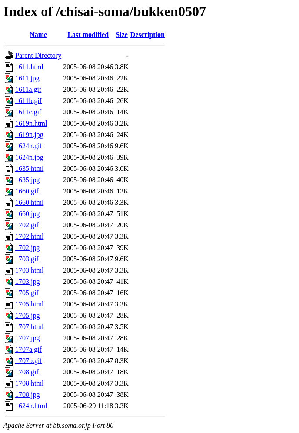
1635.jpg (27, 179)
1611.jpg (27, 78)
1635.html (29, 168)
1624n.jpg (29, 157)
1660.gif (27, 191)
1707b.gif (28, 360)
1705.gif (27, 292)
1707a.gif (28, 349)
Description (147, 34)
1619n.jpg (29, 134)
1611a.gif (28, 89)
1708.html (29, 383)
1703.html (29, 270)
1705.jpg (27, 315)
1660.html (29, 202)
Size (122, 34)
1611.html (29, 66)
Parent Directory (38, 55)
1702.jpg (27, 247)
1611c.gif (28, 112)
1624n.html (31, 406)
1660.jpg (27, 213)
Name (38, 34)
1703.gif (27, 259)
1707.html (29, 326)
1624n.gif (28, 146)
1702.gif (27, 225)
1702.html (29, 236)
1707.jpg (27, 338)
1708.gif (27, 372)
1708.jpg (27, 394)
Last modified (88, 34)
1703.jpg (27, 281)
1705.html (29, 304)
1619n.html (31, 123)
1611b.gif (28, 100)
